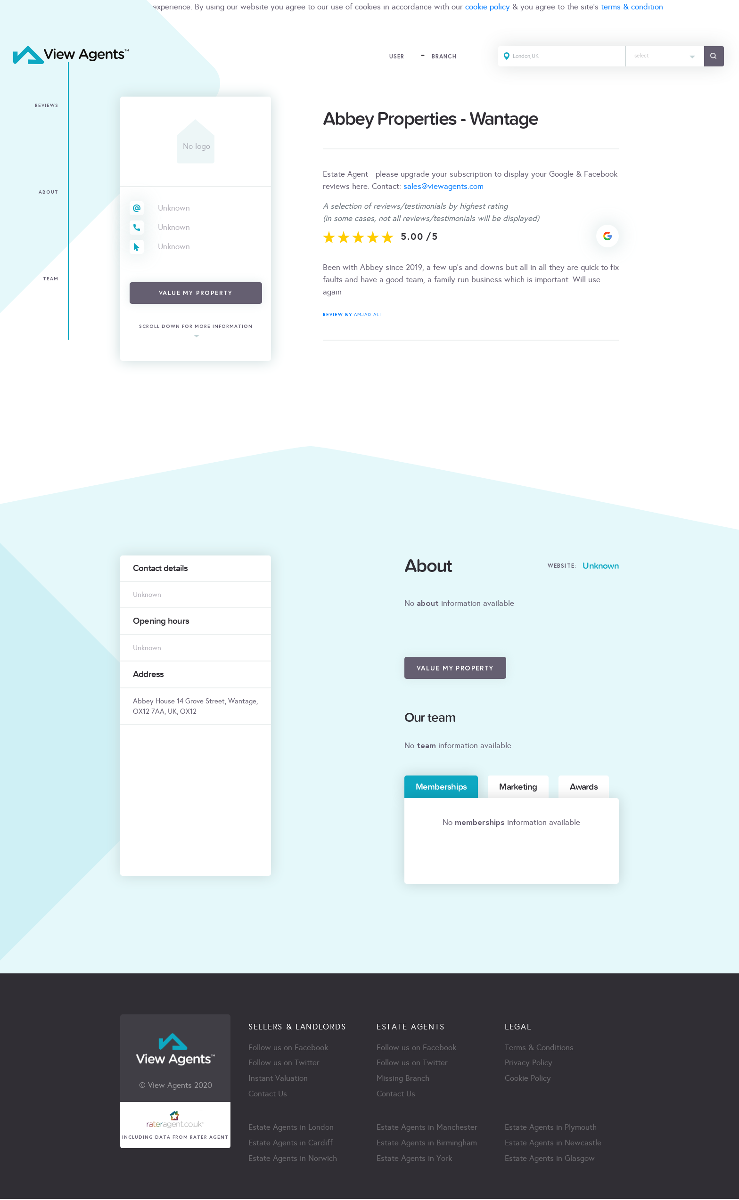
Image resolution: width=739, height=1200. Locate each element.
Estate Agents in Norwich (292, 1159)
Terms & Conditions (539, 1048)
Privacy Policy (528, 1064)
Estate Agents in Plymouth (551, 1128)
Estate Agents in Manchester (427, 1128)
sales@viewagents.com (443, 186)
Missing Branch (403, 1079)
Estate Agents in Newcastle (553, 1144)
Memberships (441, 787)
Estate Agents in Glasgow (550, 1159)
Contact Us (267, 1095)
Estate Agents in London (291, 1128)
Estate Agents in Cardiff (290, 1144)
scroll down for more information (196, 326)
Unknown (174, 208)
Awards (584, 787)
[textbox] (664, 54)
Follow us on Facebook (288, 1048)
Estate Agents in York (414, 1159)
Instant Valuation (278, 1079)
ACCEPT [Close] (18, 28)
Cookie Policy (528, 1079)
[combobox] (664, 57)
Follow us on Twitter (284, 1064)
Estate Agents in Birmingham (427, 1144)
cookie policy (487, 7)
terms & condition (632, 7)
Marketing (518, 787)
